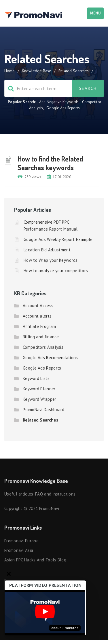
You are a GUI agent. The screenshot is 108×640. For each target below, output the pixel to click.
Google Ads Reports (63, 107)
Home (9, 70)
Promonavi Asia (18, 550)
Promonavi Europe (21, 540)
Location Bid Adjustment (47, 250)
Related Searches (40, 420)
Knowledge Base (36, 70)
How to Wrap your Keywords (51, 260)
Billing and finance (41, 337)
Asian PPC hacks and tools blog (35, 560)
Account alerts (37, 316)
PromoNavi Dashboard (44, 409)
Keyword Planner (39, 389)
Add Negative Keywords (59, 101)
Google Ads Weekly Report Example (58, 239)
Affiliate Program (39, 326)
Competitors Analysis (43, 347)
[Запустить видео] (45, 613)
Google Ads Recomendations (50, 357)
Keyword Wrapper (39, 399)
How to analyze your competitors (56, 270)
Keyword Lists (36, 378)
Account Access (38, 305)
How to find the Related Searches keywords (50, 163)
